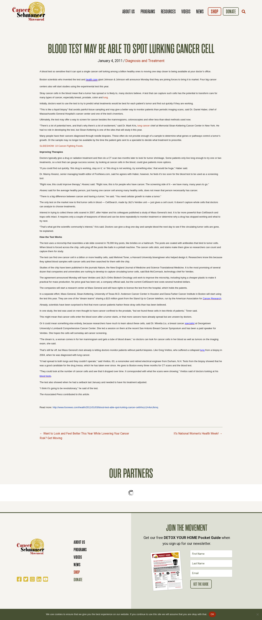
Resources (168, 11)
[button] (244, 11)
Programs (148, 11)
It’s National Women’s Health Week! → (198, 433)
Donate (231, 11)
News (200, 11)
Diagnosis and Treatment (145, 61)
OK (212, 614)
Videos (186, 11)
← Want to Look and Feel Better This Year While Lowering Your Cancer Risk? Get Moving (84, 436)
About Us (128, 11)
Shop (214, 11)
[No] (257, 614)
